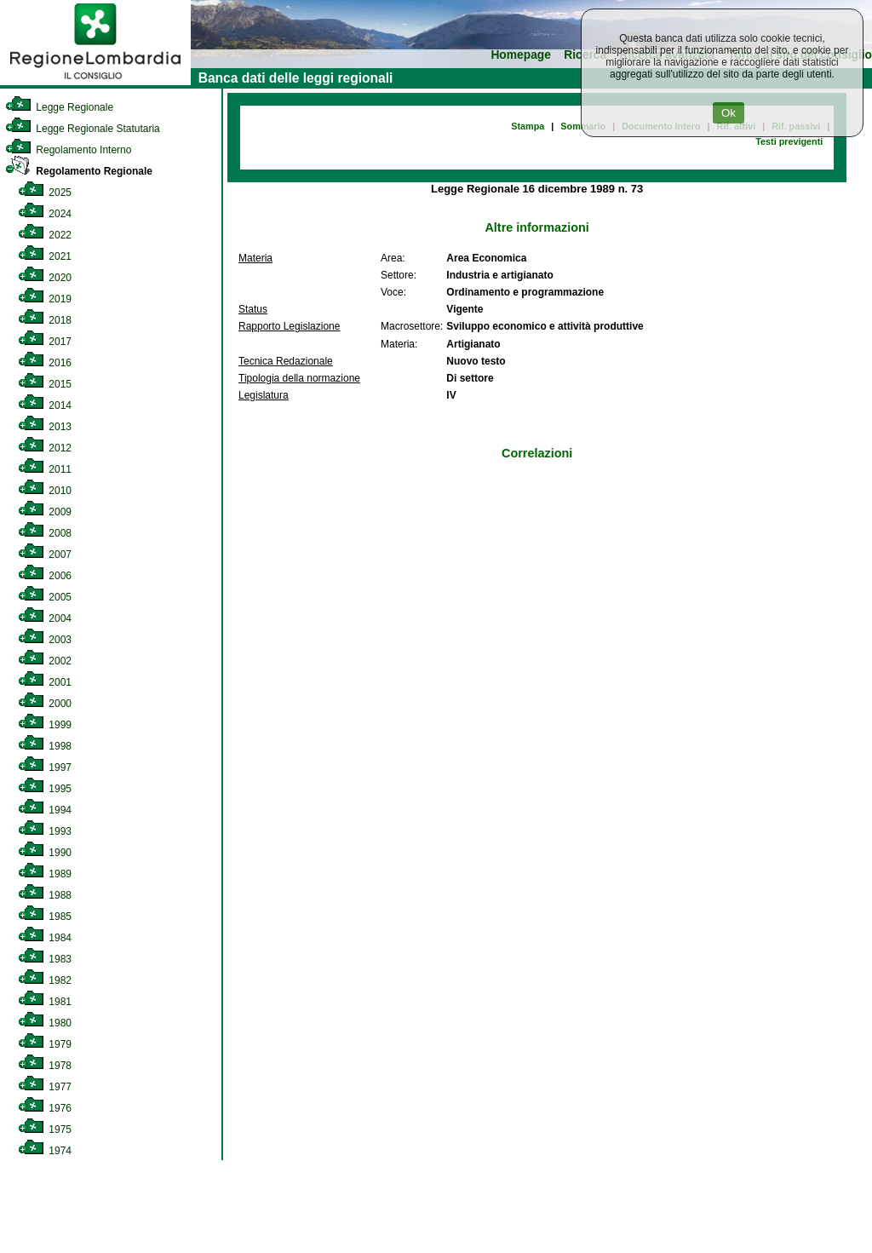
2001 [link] (45, 682)
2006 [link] (45, 576)
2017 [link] (45, 342)
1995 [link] (45, 789)
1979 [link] (45, 1044)
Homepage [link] (520, 55)
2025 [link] (45, 192)
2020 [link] (45, 278)
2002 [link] (45, 661)
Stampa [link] (527, 126)
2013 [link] (45, 427)
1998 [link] (45, 746)
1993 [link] (45, 831)
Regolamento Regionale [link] (78, 171)
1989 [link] (45, 874)
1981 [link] (45, 1002)
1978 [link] (45, 1066)
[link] (95, 82)
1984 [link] (45, 938)
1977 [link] (45, 1087)
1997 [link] (45, 767)
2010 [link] (45, 491)
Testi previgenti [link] (789, 141)
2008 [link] (45, 533)
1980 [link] (45, 1023)
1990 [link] (45, 853)
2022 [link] (45, 235)
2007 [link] (45, 554)
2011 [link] (45, 469)
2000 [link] (45, 704)
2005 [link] (45, 597)
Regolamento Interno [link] (68, 150)
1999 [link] (45, 725)
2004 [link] (45, 618)
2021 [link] (45, 256)
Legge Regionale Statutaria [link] (82, 129)
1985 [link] (45, 917)
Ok (728, 112)
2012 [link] (45, 448)
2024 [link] (45, 214)
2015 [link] (45, 384)
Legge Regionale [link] (59, 107)
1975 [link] (45, 1129)
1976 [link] (45, 1108)
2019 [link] (45, 299)
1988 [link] (45, 895)
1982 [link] (45, 980)
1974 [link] (45, 1151)
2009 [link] (45, 512)
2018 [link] (45, 320)
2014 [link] (45, 405)
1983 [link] (45, 959)
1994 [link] (45, 810)
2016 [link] (45, 363)
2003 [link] (45, 640)
